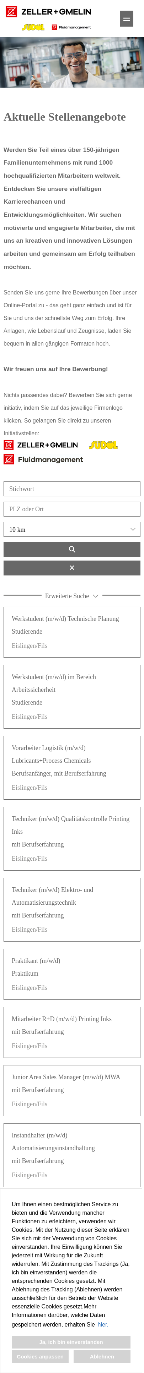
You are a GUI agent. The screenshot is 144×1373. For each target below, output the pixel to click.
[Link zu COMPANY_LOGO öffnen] (48, 18)
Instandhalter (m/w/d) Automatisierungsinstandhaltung (53, 1142)
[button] (72, 595)
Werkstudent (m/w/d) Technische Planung (65, 618)
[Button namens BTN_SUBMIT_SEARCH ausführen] (72, 549)
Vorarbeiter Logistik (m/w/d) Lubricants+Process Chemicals (51, 754)
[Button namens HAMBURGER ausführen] (126, 19)
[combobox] (72, 529)
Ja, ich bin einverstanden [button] (71, 1342)
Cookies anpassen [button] (40, 1356)
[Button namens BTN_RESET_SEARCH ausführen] (72, 568)
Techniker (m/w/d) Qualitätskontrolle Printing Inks (70, 825)
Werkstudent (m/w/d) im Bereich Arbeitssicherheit (54, 683)
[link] (72, 632)
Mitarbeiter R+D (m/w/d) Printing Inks (62, 1018)
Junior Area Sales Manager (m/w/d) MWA (66, 1077)
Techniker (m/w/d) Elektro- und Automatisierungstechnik (52, 896)
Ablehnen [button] (102, 1356)
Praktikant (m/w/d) (36, 960)
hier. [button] (103, 1325)
